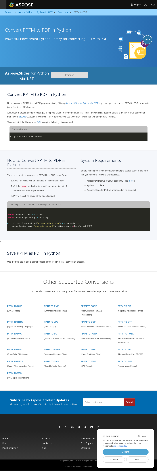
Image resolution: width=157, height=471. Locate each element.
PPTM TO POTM (89, 334)
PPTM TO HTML (15, 322)
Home (5, 438)
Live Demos (48, 443)
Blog (44, 447)
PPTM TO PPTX (15, 361)
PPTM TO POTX (126, 334)
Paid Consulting (10, 447)
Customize (114, 459)
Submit (129, 402)
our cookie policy (120, 446)
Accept (125, 452)
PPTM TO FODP (89, 306)
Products (46, 438)
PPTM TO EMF (51, 306)
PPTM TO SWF (88, 361)
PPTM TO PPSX (89, 349)
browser (23, 116)
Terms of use (81, 466)
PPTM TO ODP (88, 322)
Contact (89, 466)
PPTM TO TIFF (125, 361)
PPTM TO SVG (51, 361)
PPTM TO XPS (14, 373)
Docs (5, 443)
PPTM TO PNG (14, 334)
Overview (69, 75)
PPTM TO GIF (124, 306)
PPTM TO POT (51, 334)
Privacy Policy (70, 466)
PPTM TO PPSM (52, 349)
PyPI (38, 122)
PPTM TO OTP (125, 322)
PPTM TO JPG (51, 322)
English (135, 4)
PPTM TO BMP (14, 306)
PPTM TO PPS (14, 349)
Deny (137, 459)
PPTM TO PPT (125, 349)
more (131, 181)
